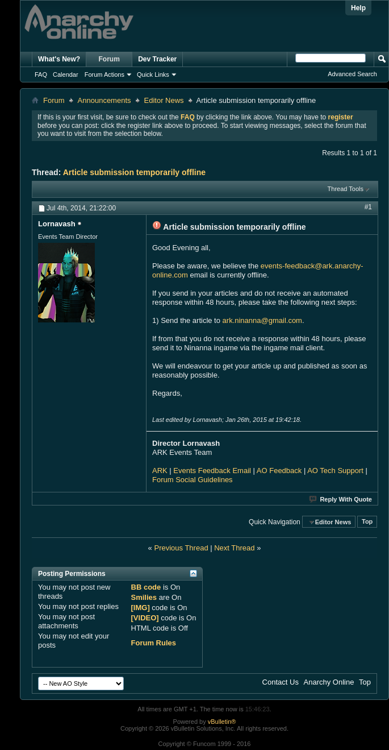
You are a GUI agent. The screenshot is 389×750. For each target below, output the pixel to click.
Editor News (164, 100)
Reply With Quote (341, 499)
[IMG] (140, 607)
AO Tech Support (335, 470)
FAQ (41, 74)
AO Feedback (279, 470)
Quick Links (153, 74)
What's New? (59, 59)
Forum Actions (104, 74)
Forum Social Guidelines (192, 479)
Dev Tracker (157, 59)
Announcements (104, 100)
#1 (368, 207)
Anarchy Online (329, 682)
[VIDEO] (145, 618)
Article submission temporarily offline (134, 172)
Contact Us (280, 682)
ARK (160, 470)
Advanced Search (352, 74)
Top (367, 522)
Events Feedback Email (212, 470)
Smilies (144, 597)
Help (358, 8)
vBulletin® (222, 721)
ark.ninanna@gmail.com (262, 320)
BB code (146, 587)
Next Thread (234, 548)
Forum (109, 59)
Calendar (65, 74)
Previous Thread (181, 548)
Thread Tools (345, 188)
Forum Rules (153, 643)
